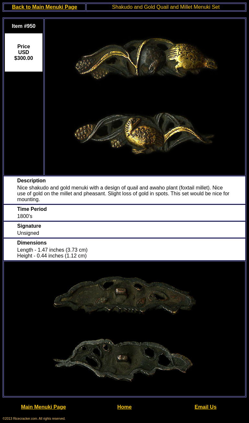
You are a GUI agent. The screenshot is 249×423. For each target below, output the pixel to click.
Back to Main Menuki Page (44, 7)
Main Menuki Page (43, 407)
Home (124, 407)
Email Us (206, 407)
